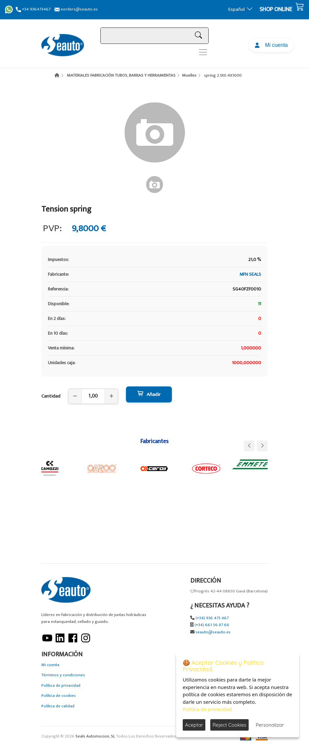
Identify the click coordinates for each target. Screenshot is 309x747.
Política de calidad (57, 706)
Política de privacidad (60, 685)
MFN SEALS (250, 274)
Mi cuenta (271, 45)
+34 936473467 (33, 9)
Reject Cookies (229, 725)
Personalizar (270, 725)
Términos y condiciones (63, 675)
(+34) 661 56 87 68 (212, 625)
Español (240, 9)
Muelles (189, 75)
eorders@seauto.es (76, 9)
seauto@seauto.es (213, 632)
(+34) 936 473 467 (212, 618)
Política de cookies (58, 695)
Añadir (148, 394)
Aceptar (194, 725)
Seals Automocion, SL (95, 736)
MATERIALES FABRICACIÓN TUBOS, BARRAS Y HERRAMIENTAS (121, 75)
